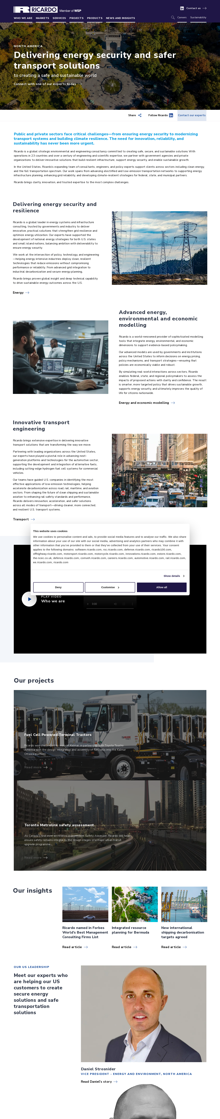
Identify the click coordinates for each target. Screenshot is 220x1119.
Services (59, 18)
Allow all (161, 587)
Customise (110, 587)
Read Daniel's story (96, 1082)
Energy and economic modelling (144, 403)
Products (94, 18)
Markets (42, 18)
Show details (172, 575)
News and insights (120, 18)
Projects (76, 18)
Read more (33, 767)
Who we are (23, 18)
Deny (58, 587)
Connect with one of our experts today (45, 84)
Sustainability (198, 17)
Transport (21, 519)
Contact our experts (188, 115)
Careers (182, 17)
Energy (18, 293)
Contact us (193, 8)
